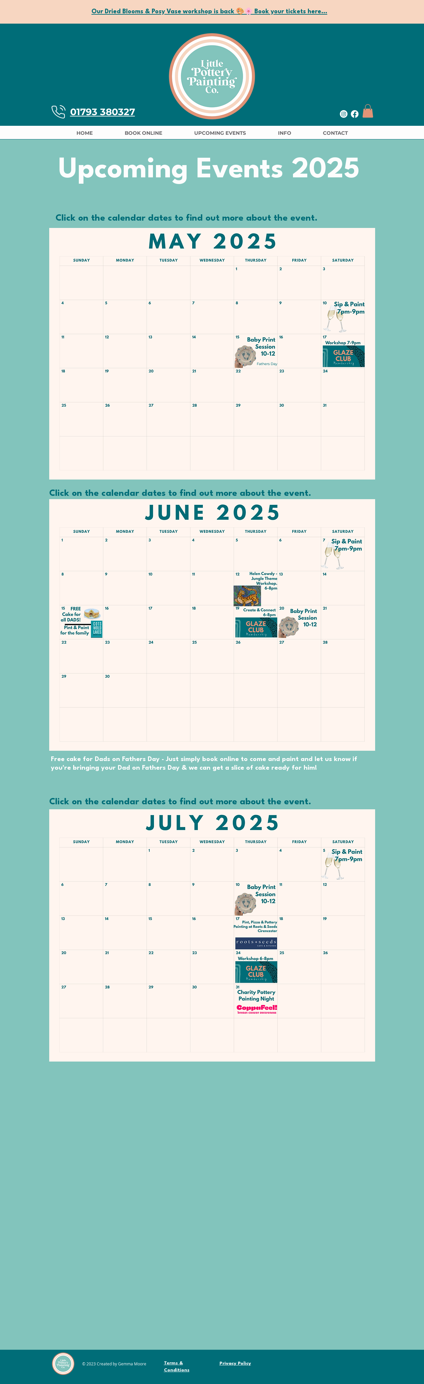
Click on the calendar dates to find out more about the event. (187, 218)
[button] (367, 111)
